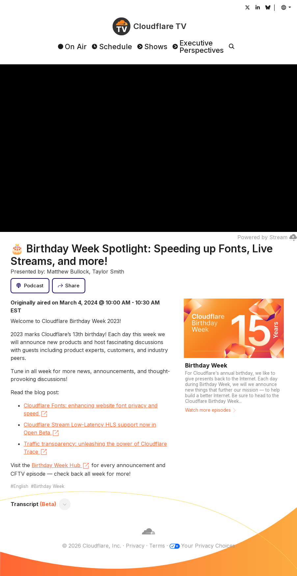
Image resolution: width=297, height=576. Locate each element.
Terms (157, 545)
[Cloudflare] (148, 537)
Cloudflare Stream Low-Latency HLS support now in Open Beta (90, 429)
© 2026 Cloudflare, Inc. (91, 545)
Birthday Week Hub (61, 466)
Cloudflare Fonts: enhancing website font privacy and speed (90, 410)
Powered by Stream (267, 237)
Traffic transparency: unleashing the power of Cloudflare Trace (95, 448)
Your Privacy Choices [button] (208, 545)
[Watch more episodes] (233, 358)
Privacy (135, 545)
